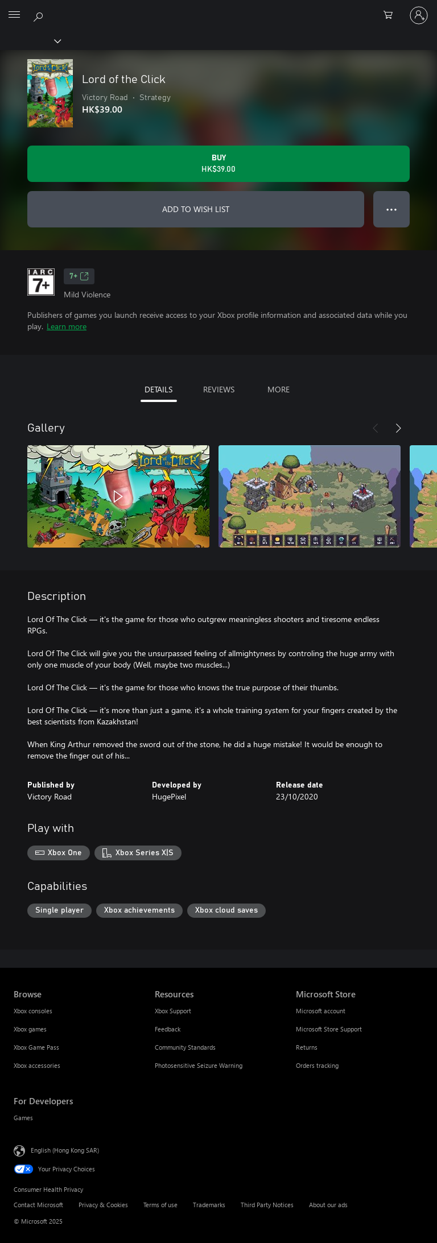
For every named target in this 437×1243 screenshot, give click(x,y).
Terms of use (160, 1204)
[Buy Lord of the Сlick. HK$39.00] (218, 164)
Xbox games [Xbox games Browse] (30, 1029)
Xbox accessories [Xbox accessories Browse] (37, 1065)
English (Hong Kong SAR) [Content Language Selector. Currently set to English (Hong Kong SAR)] (65, 1150)
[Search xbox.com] (40, 15)
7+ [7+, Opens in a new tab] (79, 276)
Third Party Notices (267, 1204)
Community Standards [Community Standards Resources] (185, 1047)
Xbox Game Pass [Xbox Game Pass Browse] (36, 1047)
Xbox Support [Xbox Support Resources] (173, 1010)
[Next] (398, 428)
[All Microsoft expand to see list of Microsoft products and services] (14, 15)
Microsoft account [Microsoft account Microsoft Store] (320, 1010)
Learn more (66, 326)
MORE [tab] (278, 389)
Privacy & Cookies (103, 1204)
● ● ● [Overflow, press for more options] (391, 209)
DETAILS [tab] (158, 389)
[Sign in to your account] (418, 15)
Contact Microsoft (38, 1204)
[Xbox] (30, 40)
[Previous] (375, 428)
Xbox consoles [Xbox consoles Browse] (33, 1010)
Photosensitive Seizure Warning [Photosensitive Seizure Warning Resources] (198, 1065)
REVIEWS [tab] (218, 389)
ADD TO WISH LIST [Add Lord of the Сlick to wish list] (195, 209)
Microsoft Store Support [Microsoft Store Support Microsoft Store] (329, 1029)
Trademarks (209, 1204)
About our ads (328, 1204)
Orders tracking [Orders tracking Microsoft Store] (317, 1065)
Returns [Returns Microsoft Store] (307, 1047)
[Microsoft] (218, 8)
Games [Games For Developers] (23, 1117)
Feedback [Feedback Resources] (167, 1029)
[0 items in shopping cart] (391, 15)
